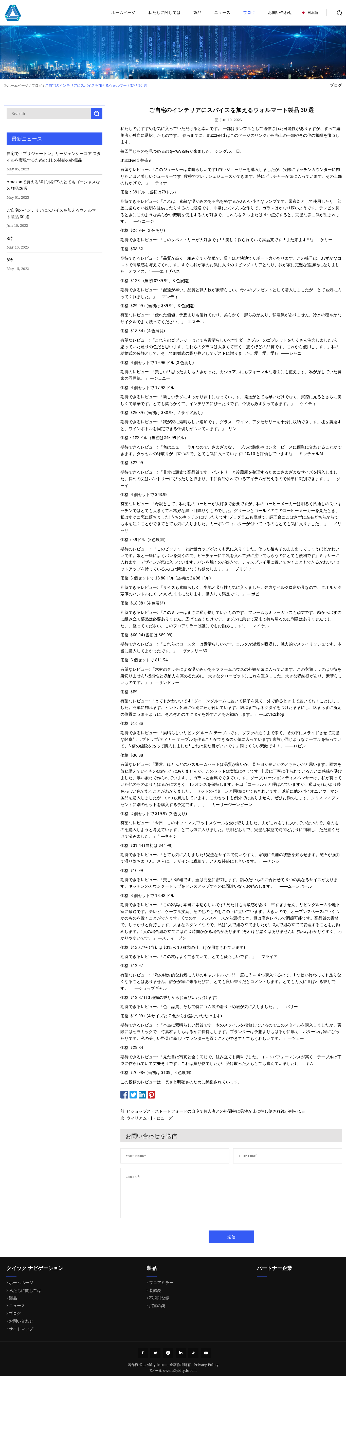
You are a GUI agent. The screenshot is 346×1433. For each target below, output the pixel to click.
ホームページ (123, 12)
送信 (242, 1237)
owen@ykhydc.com (180, 1370)
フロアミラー (158, 1304)
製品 (197, 12)
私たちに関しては (164, 12)
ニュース (222, 12)
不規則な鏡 (156, 1319)
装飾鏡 (152, 1311)
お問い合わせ (280, 12)
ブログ (249, 12)
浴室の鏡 (154, 1327)
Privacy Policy (206, 1364)
